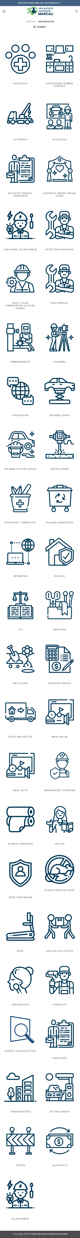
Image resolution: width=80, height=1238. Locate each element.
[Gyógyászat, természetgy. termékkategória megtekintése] (20, 501)
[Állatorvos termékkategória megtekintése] (20, 64)
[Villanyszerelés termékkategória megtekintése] (20, 1198)
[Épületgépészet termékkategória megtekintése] (60, 285)
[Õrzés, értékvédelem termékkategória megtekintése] (20, 876)
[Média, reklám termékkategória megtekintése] (60, 716)
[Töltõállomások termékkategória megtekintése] (60, 1091)
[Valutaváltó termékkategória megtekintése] (60, 1144)
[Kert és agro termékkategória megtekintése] (20, 662)
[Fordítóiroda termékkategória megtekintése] (20, 394)
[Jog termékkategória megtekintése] (20, 609)
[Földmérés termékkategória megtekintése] (60, 341)
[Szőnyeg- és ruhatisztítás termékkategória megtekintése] (20, 1034)
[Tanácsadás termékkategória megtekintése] (60, 1037)
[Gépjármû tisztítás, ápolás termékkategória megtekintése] (20, 448)
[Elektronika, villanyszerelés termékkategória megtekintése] (20, 228)
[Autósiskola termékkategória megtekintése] (60, 119)
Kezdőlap (30, 21)
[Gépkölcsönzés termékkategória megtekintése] (60, 448)
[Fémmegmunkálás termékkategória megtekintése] (20, 341)
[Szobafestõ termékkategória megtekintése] (60, 983)
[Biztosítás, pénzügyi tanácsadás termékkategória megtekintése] (20, 173)
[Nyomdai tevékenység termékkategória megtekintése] (20, 823)
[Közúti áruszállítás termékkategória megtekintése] (20, 716)
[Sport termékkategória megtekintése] (20, 930)
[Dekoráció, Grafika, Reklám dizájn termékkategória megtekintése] (60, 173)
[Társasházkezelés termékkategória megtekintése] (20, 1091)
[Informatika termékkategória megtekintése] (20, 555)
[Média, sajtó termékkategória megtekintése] (20, 769)
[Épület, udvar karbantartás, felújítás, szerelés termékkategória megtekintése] (20, 285)
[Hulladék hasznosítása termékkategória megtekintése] (60, 501)
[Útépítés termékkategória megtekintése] (20, 1144)
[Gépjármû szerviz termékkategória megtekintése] (60, 394)
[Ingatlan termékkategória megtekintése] (60, 555)
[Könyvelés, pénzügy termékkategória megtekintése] (60, 662)
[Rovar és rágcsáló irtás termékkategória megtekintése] (60, 873)
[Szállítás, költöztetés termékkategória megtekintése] (60, 930)
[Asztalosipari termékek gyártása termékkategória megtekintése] (60, 64)
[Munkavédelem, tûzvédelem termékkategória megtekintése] (60, 769)
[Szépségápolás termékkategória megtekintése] (20, 983)
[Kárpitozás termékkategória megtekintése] (60, 609)
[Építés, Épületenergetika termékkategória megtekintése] (60, 228)
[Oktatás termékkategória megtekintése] (60, 823)
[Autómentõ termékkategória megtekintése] (20, 119)
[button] (4, 11)
